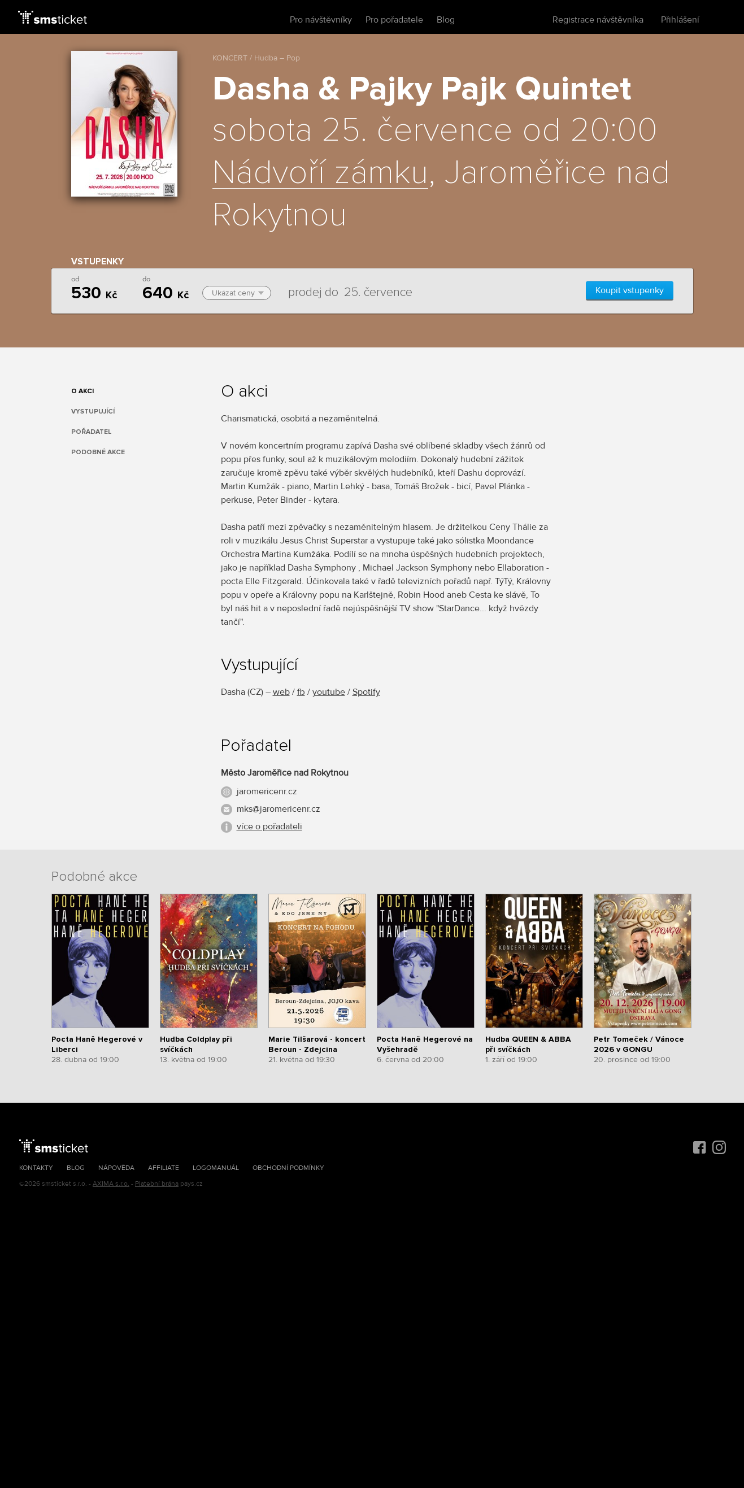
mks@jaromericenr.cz (278, 809)
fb (301, 692)
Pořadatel (91, 432)
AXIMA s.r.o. (111, 1184)
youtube (328, 692)
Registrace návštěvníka (597, 19)
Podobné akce (98, 452)
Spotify (366, 692)
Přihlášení (680, 19)
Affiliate (163, 1168)
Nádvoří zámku (320, 173)
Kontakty (36, 1168)
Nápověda (116, 1168)
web (281, 692)
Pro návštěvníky (321, 19)
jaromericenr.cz (267, 791)
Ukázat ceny (238, 293)
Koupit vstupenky (629, 290)
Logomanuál (216, 1168)
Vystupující (93, 411)
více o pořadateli (269, 826)
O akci (82, 391)
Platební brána (157, 1184)
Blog (446, 19)
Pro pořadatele (394, 19)
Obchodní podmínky (288, 1168)
